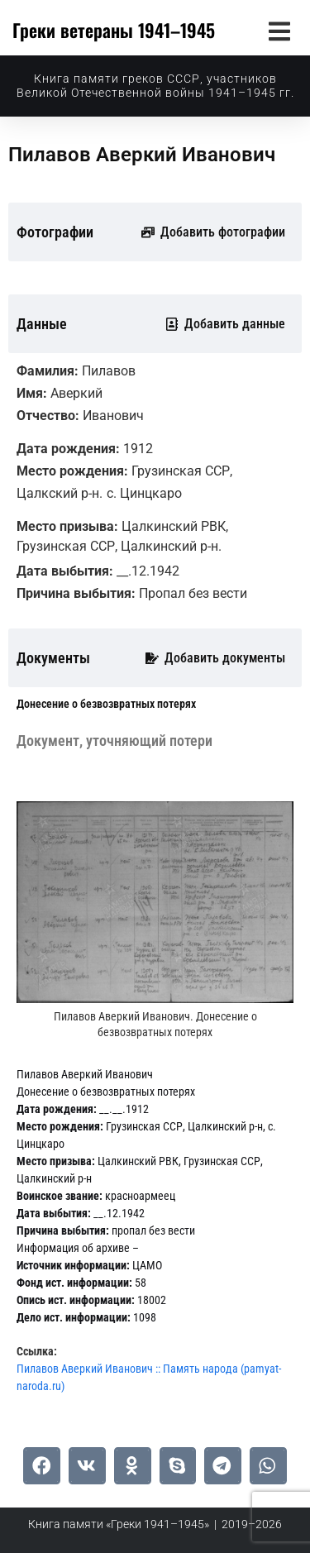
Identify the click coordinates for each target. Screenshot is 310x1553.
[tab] (106, 704)
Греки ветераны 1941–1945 (113, 30)
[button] (279, 31)
